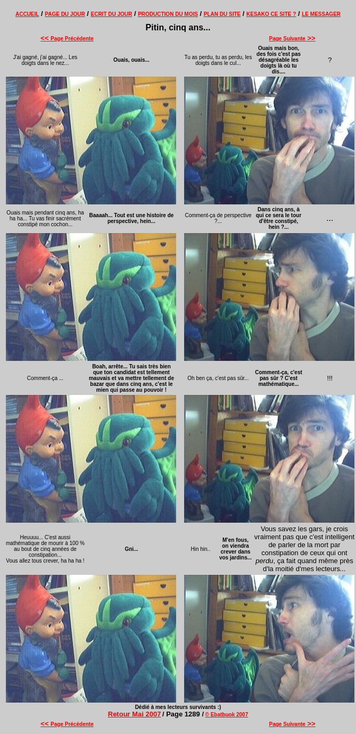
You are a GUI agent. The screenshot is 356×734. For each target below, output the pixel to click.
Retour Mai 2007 (134, 714)
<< (45, 38)
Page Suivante (292, 39)
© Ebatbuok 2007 (227, 714)
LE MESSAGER (321, 14)
